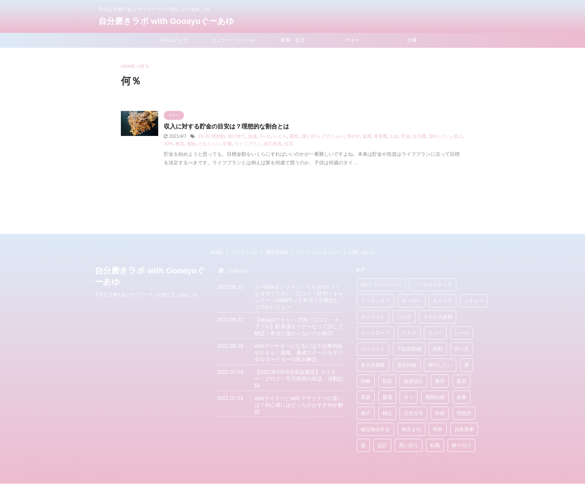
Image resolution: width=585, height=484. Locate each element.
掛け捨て (236, 136)
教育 (179, 143)
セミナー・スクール (233, 40)
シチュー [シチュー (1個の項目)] (474, 301)
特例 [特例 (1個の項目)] (440, 413)
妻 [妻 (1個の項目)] (466, 365)
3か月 (203, 136)
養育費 (380, 136)
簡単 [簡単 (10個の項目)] (437, 429)
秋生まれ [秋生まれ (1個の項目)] (411, 429)
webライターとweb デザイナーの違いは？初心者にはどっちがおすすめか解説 (298, 405)
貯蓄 (227, 143)
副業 (367, 136)
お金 (394, 136)
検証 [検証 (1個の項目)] (387, 413)
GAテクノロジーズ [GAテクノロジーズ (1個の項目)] (381, 285)
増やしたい (440, 136)
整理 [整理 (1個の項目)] (440, 381)
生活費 (419, 136)
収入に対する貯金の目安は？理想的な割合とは (226, 126)
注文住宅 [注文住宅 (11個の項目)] (413, 413)
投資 (252, 136)
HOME (216, 252)
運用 (293, 136)
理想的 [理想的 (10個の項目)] (464, 413)
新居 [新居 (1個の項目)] (461, 381)
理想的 (218, 136)
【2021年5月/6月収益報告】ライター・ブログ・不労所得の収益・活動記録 (298, 378)
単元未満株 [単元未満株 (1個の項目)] (373, 365)
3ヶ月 (265, 136)
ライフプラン (247, 143)
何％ (314, 136)
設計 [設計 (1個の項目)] (382, 445)
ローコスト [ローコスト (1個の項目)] (373, 349)
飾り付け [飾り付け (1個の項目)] (461, 445)
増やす (353, 136)
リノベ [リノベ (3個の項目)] (435, 333)
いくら (280, 136)
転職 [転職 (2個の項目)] (435, 445)
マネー (352, 40)
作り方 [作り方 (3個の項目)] (461, 349)
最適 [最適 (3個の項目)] (387, 397)
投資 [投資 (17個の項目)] (387, 381)
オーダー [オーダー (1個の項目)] (411, 301)
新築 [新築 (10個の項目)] (365, 397)
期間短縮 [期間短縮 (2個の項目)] (435, 397)
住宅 (288, 143)
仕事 (412, 40)
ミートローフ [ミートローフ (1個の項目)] (375, 333)
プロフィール (244, 252)
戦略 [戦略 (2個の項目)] (365, 381)
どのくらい (333, 136)
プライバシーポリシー (318, 252)
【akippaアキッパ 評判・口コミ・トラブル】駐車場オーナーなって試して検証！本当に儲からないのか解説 (298, 326)
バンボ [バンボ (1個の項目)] (404, 317)
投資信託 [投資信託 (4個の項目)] (413, 381)
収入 (458, 136)
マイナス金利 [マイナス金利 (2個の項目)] (437, 317)
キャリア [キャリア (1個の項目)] (442, 301)
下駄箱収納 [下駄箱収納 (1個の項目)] (409, 349)
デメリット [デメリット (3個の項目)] (373, 317)
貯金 (405, 136)
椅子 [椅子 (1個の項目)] (365, 413)
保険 (191, 143)
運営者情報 (277, 252)
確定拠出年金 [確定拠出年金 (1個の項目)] (375, 429)
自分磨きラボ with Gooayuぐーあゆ (166, 21)
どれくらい (209, 143)
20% (168, 143)
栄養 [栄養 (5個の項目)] (461, 397)
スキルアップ (173, 40)
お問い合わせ (361, 252)
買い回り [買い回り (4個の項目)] (408, 445)
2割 (304, 136)
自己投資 (273, 143)
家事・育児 (293, 40)
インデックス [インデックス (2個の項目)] (375, 301)
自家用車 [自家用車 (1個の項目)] (464, 429)
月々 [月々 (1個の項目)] (408, 397)
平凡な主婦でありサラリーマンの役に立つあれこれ (146, 294)
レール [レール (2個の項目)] (461, 333)
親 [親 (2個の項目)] (363, 445)
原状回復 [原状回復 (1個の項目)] (406, 365)
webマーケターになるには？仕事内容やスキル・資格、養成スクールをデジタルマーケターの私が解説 (298, 352)
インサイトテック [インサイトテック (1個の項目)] (432, 285)
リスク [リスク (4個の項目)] (409, 333)
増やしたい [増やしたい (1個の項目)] (440, 365)
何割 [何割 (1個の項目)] (437, 349)
